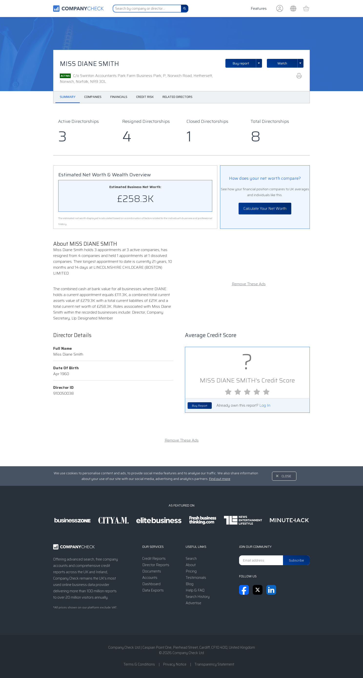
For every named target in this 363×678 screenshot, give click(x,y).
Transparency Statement (214, 664)
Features (259, 8)
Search (191, 558)
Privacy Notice (174, 664)
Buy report (247, 63)
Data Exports (153, 590)
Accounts (149, 578)
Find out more (219, 478)
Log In (264, 405)
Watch (282, 63)
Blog (189, 584)
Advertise (193, 603)
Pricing (191, 571)
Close (286, 476)
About (191, 565)
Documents (151, 571)
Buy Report (199, 405)
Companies (92, 96)
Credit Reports (154, 558)
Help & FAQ (195, 590)
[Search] (184, 8)
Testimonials (196, 578)
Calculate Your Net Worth (264, 208)
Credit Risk (145, 96)
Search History (198, 597)
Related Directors (177, 96)
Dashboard (151, 584)
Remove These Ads (249, 284)
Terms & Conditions (139, 664)
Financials (118, 96)
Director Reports (155, 565)
